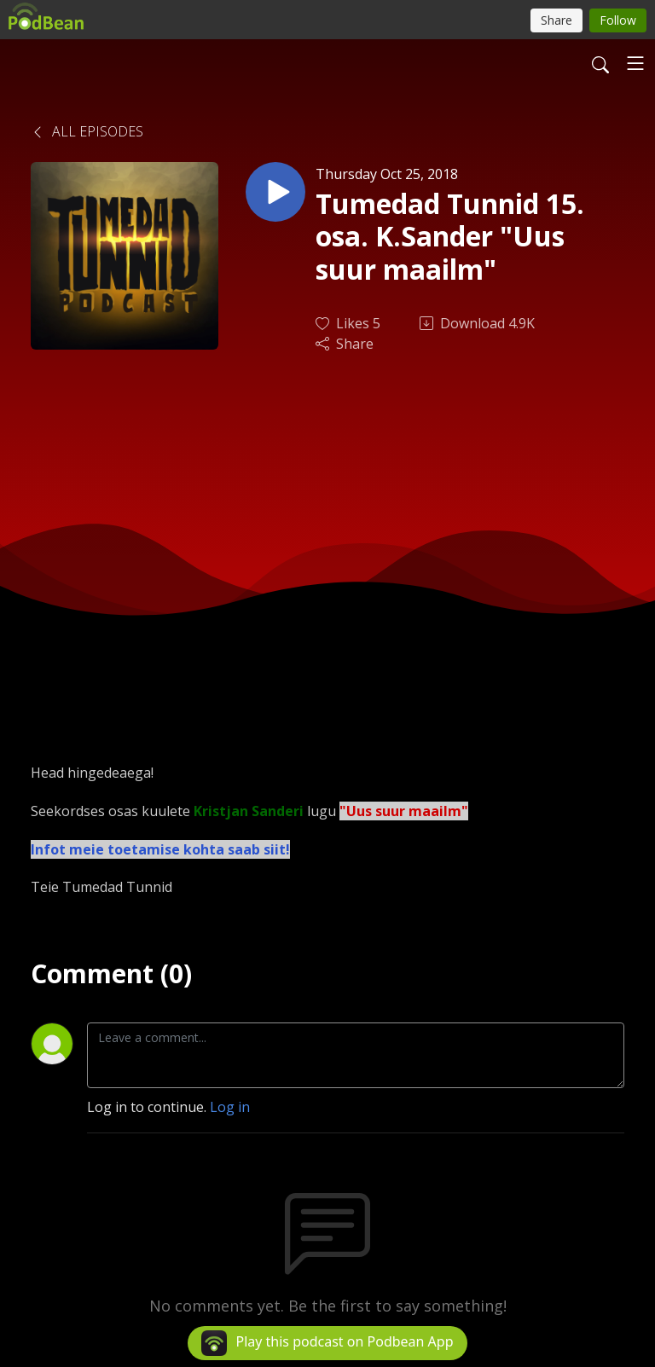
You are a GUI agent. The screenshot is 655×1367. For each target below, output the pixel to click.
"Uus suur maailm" (403, 811)
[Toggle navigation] (635, 63)
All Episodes (87, 131)
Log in (230, 1107)
